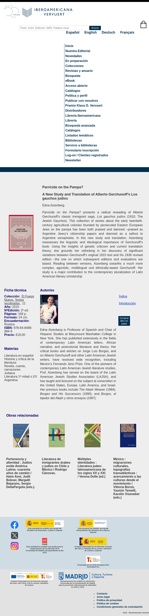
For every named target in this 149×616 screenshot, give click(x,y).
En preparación (76, 61)
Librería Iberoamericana (82, 115)
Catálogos (72, 90)
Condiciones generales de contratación (120, 607)
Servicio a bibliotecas (81, 145)
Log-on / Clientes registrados (86, 155)
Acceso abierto (76, 85)
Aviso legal (103, 597)
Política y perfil (76, 95)
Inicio (69, 46)
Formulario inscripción (82, 150)
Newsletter (73, 160)
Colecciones (74, 66)
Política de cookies (108, 603)
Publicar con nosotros (81, 100)
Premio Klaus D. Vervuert (83, 105)
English (91, 32)
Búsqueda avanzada (80, 125)
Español (73, 32)
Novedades (73, 56)
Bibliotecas (73, 140)
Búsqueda (72, 75)
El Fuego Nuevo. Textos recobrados (19, 300)
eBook (70, 80)
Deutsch (109, 32)
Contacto (102, 593)
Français (127, 32)
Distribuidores (75, 110)
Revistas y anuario (79, 70)
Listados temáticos (79, 135)
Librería (71, 120)
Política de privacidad (109, 600)
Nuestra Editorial (77, 51)
